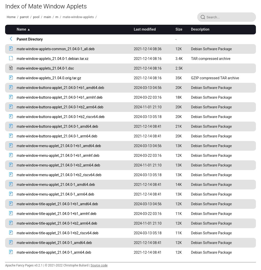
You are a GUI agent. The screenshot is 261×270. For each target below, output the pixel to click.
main (47, 17)
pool (36, 17)
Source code (99, 265)
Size (178, 29)
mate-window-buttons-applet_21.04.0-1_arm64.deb (57, 136)
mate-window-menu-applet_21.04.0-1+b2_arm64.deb (58, 165)
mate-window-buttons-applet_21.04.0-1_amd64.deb (57, 126)
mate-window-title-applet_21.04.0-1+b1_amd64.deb (57, 204)
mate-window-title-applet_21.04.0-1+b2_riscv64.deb (57, 233)
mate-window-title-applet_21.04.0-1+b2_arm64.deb (57, 223)
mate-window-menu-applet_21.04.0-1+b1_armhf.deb (58, 155)
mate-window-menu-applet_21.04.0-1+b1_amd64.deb (59, 146)
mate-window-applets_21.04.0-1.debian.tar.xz (52, 59)
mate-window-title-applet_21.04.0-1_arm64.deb (54, 252)
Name (21, 29)
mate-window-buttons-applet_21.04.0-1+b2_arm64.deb (60, 107)
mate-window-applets (78, 17)
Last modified (145, 29)
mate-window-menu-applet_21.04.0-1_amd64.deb (56, 185)
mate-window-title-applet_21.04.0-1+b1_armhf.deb (56, 214)
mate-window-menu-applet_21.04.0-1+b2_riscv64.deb (59, 175)
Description (200, 29)
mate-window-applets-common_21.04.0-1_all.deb (56, 49)
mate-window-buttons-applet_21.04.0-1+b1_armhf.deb (59, 97)
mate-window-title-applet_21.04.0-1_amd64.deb (54, 243)
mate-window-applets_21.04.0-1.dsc (45, 68)
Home (11, 17)
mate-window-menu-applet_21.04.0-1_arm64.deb (55, 194)
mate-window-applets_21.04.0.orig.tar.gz (49, 78)
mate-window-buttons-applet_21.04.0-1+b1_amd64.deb (60, 88)
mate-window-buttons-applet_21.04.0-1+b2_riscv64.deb (61, 117)
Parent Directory (30, 39)
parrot (24, 17)
